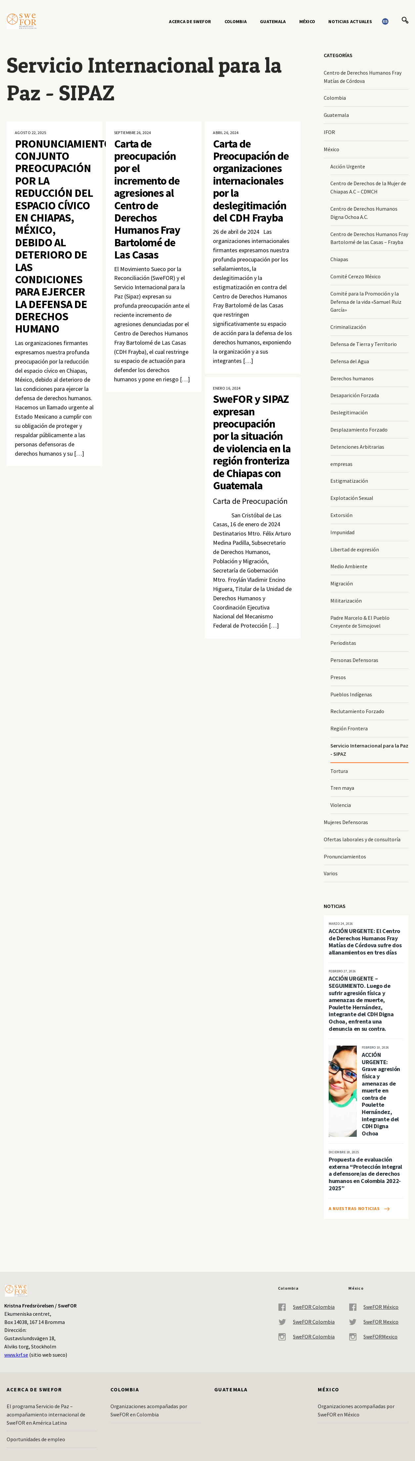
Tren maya (342, 787)
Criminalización (348, 327)
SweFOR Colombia (306, 1307)
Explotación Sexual (351, 498)
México (307, 21)
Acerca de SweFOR (190, 21)
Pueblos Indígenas (351, 694)
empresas (341, 464)
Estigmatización (349, 480)
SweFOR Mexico (373, 1322)
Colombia (236, 21)
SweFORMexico (373, 1337)
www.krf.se (16, 1354)
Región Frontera (349, 728)
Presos (338, 677)
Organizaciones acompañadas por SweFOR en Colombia (148, 1410)
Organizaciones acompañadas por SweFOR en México (356, 1410)
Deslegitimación (349, 412)
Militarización (346, 600)
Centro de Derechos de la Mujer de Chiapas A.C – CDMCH (368, 187)
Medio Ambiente (348, 566)
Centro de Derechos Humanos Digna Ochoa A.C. (363, 212)
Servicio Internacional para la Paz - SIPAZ (369, 749)
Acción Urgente (347, 166)
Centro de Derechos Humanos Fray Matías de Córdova (362, 76)
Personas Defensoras (354, 660)
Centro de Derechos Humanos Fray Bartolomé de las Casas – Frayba (369, 238)
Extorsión (341, 515)
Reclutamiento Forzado (357, 711)
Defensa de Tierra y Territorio (363, 344)
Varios (331, 873)
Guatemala (273, 21)
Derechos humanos (352, 378)
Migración (341, 583)
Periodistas (343, 643)
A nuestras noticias (354, 1208)
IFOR (329, 132)
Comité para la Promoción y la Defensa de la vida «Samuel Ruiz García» (365, 301)
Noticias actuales (350, 21)
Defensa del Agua (349, 361)
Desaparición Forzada (354, 395)
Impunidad (342, 532)
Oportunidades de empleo (36, 1439)
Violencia (340, 805)
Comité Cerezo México (355, 276)
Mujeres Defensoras (346, 822)
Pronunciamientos (345, 856)
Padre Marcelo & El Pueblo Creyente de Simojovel (360, 621)
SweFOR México (373, 1307)
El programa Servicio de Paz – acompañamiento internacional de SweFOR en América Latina (46, 1414)
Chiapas (339, 259)
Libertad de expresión (354, 549)
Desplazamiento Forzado (359, 429)
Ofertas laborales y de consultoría (362, 839)
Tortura (339, 771)
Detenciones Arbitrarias (357, 446)
